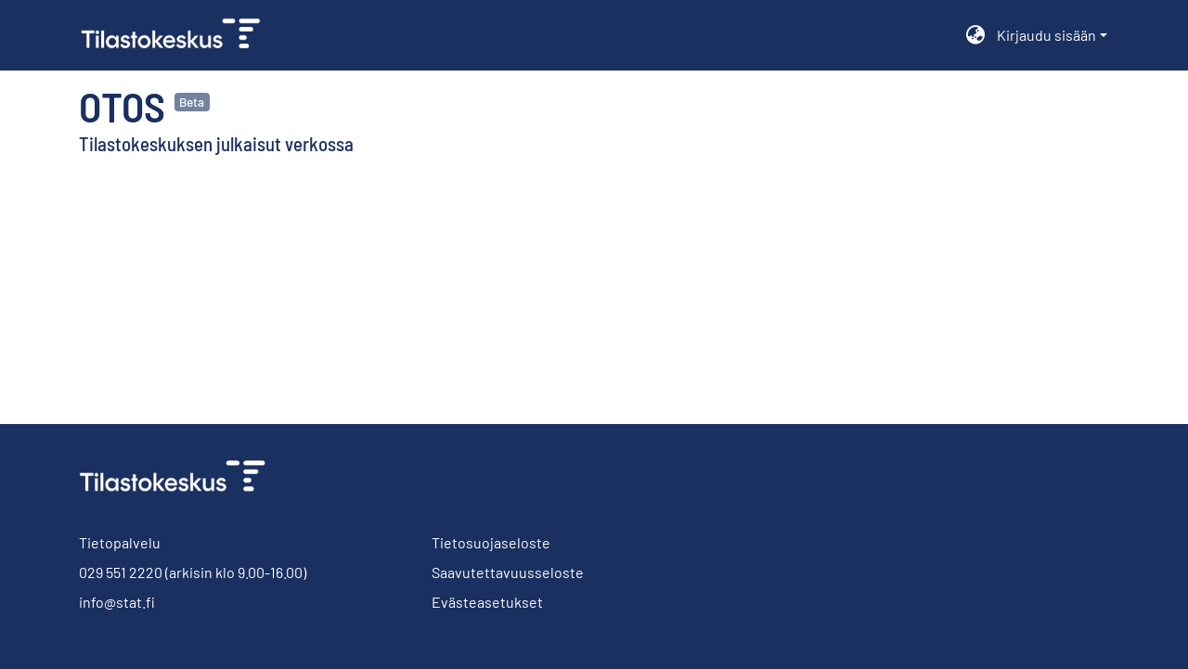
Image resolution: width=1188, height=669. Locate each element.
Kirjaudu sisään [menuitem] (1046, 35)
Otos (122, 106)
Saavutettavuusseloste (508, 572)
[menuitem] (976, 35)
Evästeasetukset (487, 602)
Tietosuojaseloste (491, 542)
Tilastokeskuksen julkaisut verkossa (216, 143)
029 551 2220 (120, 572)
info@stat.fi (117, 602)
